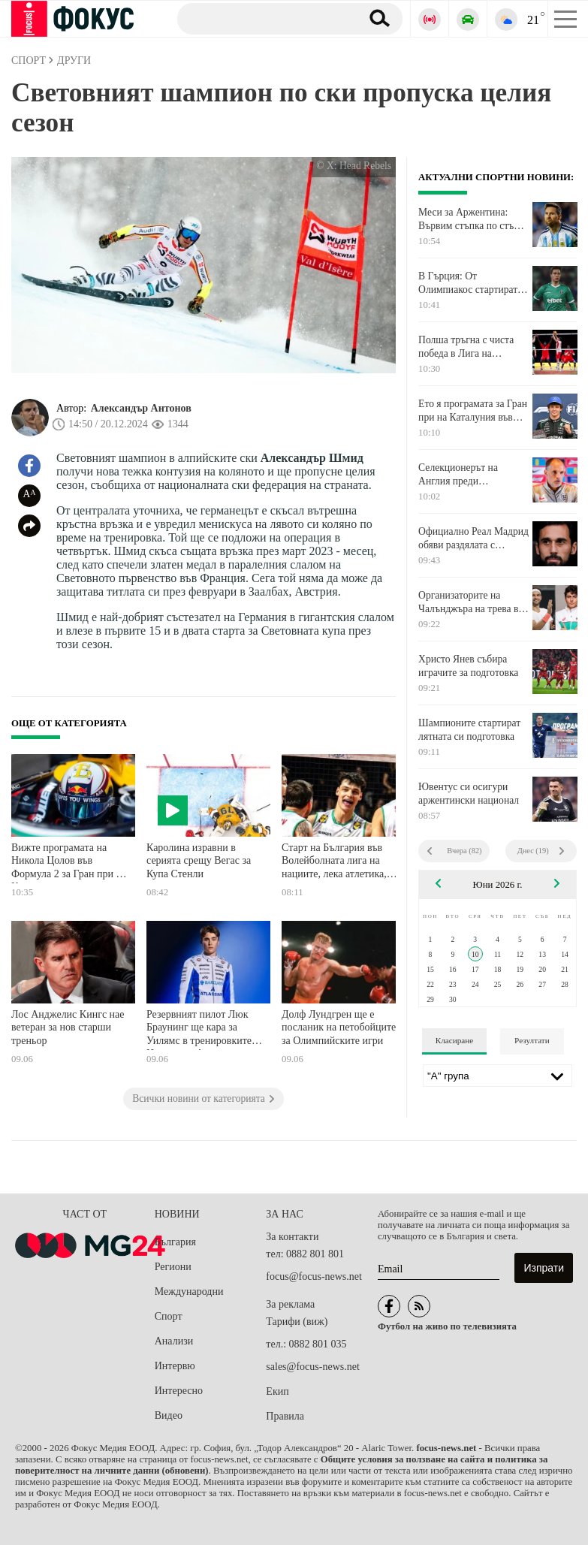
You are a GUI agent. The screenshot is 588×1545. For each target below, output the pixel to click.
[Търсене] (263, 18)
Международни (189, 1291)
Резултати (532, 1040)
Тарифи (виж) (296, 1321)
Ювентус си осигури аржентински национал (468, 793)
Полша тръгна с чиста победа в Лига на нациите (466, 347)
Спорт (168, 1316)
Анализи (174, 1341)
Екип (277, 1391)
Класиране (454, 1040)
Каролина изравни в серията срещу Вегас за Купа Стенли (198, 861)
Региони (173, 1266)
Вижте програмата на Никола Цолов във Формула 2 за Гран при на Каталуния (68, 862)
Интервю (175, 1365)
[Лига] (497, 1075)
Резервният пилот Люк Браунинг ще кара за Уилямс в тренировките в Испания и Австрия (202, 1029)
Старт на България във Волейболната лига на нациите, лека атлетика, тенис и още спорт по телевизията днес (334, 862)
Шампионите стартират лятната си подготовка (469, 729)
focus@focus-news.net (314, 1276)
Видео (168, 1415)
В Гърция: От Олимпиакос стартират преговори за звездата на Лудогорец (471, 283)
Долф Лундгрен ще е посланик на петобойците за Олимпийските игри (339, 1027)
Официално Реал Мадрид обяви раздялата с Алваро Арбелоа (473, 538)
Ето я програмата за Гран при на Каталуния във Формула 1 (472, 411)
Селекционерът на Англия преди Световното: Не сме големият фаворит (461, 474)
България (175, 1242)
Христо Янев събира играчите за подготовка (468, 665)
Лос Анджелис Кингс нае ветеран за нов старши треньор (68, 1027)
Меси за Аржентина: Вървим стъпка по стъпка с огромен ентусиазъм (473, 219)
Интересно (179, 1390)
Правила (285, 1416)
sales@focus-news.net (312, 1366)
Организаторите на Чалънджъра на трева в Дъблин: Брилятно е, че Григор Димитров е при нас (469, 602)
